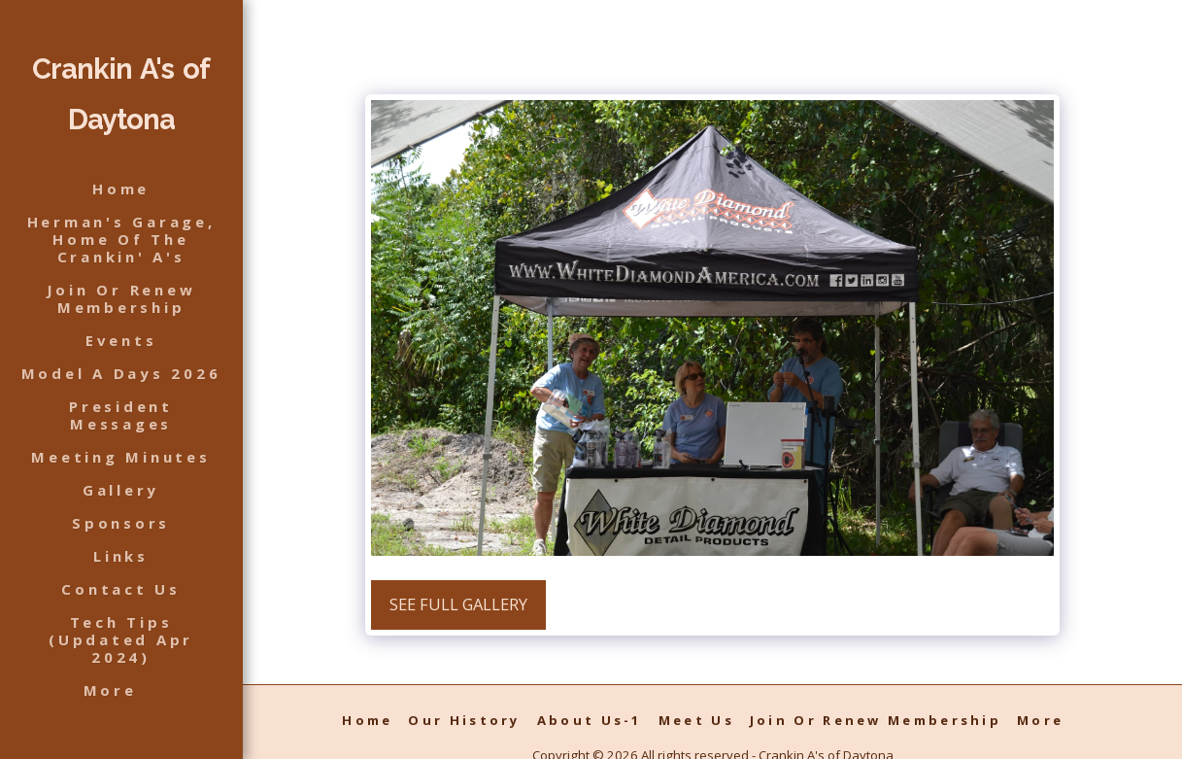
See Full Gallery (458, 604)
